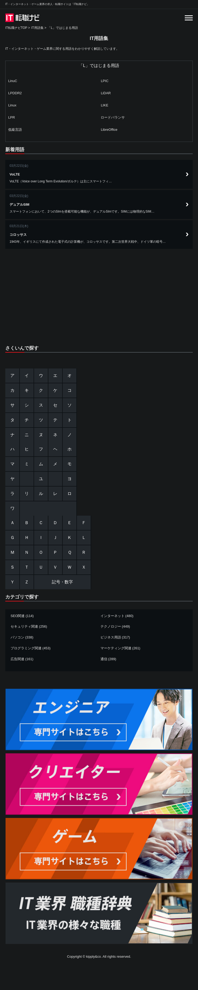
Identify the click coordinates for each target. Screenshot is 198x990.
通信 (103, 659)
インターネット (112, 616)
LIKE (104, 105)
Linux (12, 105)
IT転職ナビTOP (16, 28)
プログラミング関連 (26, 648)
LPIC (104, 81)
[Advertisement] (99, 294)
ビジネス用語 (110, 637)
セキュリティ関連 (24, 626)
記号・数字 (62, 582)
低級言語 (15, 130)
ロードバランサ (113, 117)
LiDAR (106, 93)
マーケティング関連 (115, 648)
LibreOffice (109, 130)
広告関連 (17, 659)
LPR (11, 117)
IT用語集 (37, 28)
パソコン (17, 637)
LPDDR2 (15, 93)
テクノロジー (110, 626)
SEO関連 (18, 616)
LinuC (12, 81)
